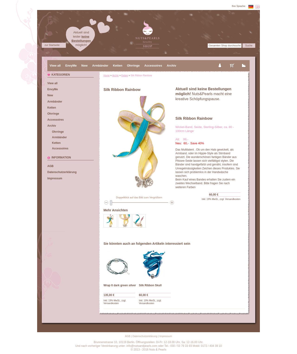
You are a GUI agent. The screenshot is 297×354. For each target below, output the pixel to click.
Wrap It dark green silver (119, 285)
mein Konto (220, 61)
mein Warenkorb (232, 61)
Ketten (124, 75)
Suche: (202, 45)
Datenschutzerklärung (62, 172)
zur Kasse (244, 61)
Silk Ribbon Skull (150, 285)
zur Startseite (52, 45)
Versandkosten (232, 199)
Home (106, 75)
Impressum (54, 178)
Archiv (115, 75)
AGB (50, 166)
